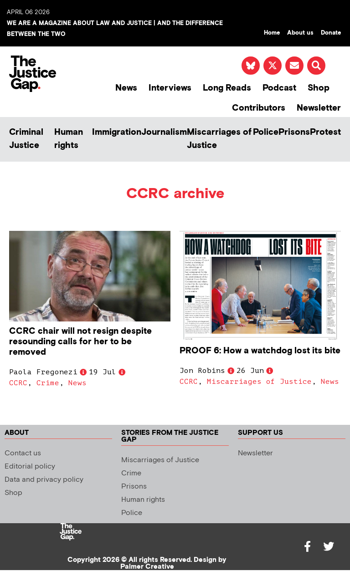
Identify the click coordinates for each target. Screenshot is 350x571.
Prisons (294, 132)
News (126, 88)
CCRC (18, 383)
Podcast (279, 88)
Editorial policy (30, 466)
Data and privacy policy (44, 479)
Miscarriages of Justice (219, 139)
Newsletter (319, 108)
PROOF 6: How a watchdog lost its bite (260, 351)
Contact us (23, 453)
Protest (325, 132)
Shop (318, 88)
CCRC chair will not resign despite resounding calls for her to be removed (80, 342)
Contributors (258, 108)
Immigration (116, 132)
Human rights (68, 139)
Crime (47, 383)
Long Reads (227, 88)
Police (265, 132)
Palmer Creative (147, 566)
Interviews (170, 88)
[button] (316, 65)
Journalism (164, 132)
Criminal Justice (26, 139)
